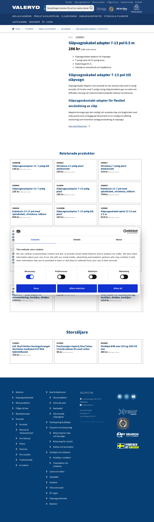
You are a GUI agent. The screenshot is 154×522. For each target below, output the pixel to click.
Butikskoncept (127, 2)
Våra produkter (98, 2)
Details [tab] (77, 239)
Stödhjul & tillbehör (116, 16)
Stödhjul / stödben (62, 457)
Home (17, 29)
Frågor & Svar (113, 2)
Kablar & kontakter (90, 16)
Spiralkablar (66, 29)
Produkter (29, 29)
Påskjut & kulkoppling (46, 16)
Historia (23, 449)
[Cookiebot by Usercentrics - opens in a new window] (125, 231)
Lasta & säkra (19, 21)
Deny (36, 288)
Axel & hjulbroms (22, 16)
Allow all (118, 288)
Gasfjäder (34, 21)
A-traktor (24, 465)
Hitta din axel (59, 402)
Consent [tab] (35, 239)
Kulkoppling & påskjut (60, 422)
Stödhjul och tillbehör (60, 452)
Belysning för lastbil (63, 441)
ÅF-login (54, 493)
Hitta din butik (56, 487)
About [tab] (119, 239)
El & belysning (69, 16)
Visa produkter (60, 397)
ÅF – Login (47, 21)
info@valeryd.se (87, 405)
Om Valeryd (24, 438)
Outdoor (54, 482)
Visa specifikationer (79, 126)
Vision (22, 443)
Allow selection (77, 288)
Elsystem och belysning (61, 427)
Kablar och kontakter (47, 29)
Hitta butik (136, 11)
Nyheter (69, 2)
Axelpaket (58, 408)
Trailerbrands (25, 459)
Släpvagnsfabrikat (82, 2)
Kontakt (138, 2)
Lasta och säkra (57, 471)
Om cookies (25, 454)
